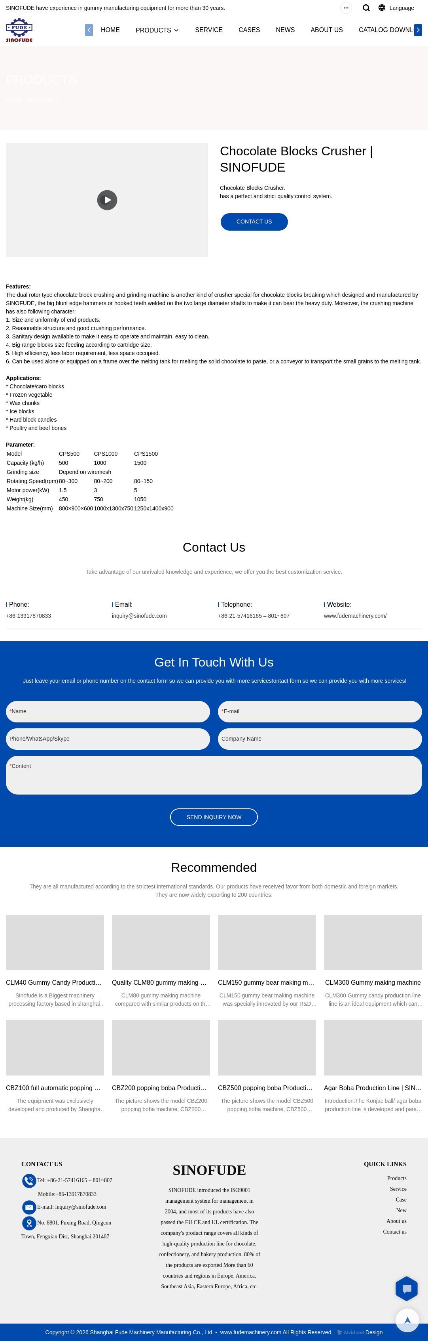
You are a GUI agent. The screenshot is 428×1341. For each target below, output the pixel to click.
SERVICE (209, 30)
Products (397, 1178)
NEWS (285, 30)
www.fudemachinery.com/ (355, 616)
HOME (110, 30)
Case (401, 1200)
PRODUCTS (153, 30)
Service (398, 1189)
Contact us (395, 1232)
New (401, 1210)
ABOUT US (327, 30)
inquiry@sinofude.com (139, 616)
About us (396, 1221)
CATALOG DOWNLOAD (393, 30)
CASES (249, 30)
